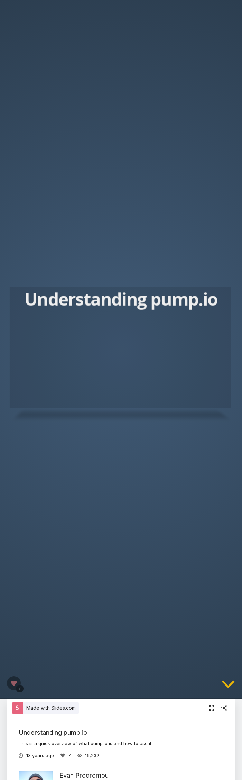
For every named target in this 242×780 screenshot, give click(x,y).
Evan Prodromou (84, 775)
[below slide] (228, 689)
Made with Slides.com (51, 708)
